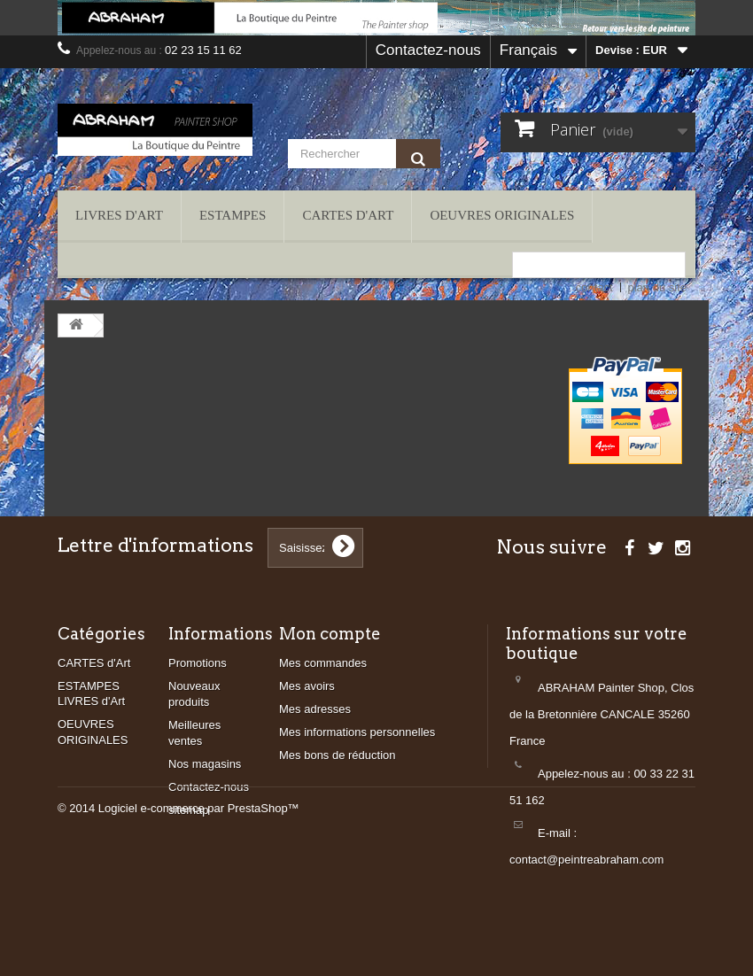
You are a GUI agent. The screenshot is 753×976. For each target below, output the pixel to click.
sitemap (188, 810)
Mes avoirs (307, 686)
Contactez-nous (428, 50)
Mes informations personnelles (357, 732)
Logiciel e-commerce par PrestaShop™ (198, 927)
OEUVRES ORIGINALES (502, 215)
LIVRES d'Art (119, 215)
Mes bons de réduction (337, 755)
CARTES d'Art (347, 215)
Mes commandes (323, 663)
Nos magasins (204, 764)
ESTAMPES (232, 215)
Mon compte (330, 633)
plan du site (657, 287)
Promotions (197, 663)
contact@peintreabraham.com (586, 859)
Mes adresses (315, 709)
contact (594, 287)
